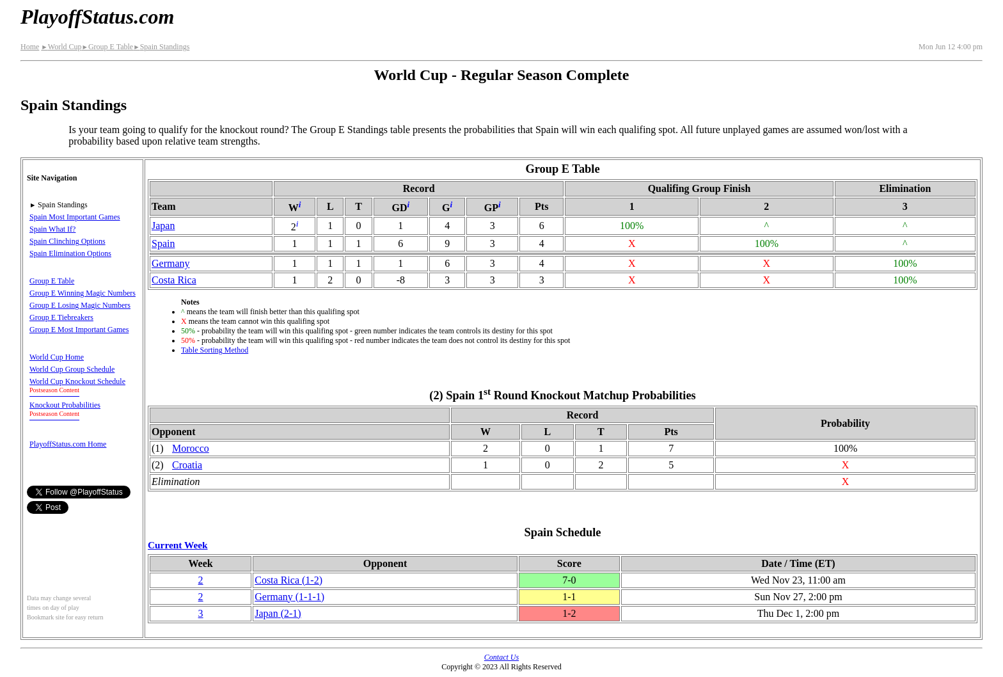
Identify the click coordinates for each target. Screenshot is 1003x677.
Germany (171, 263)
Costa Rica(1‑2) (288, 580)
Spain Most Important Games (74, 216)
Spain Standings (161, 46)
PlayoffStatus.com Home (67, 444)
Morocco (190, 448)
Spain (163, 243)
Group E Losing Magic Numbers (79, 305)
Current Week (178, 544)
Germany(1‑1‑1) (289, 596)
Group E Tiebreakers (61, 317)
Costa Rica (174, 280)
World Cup (61, 46)
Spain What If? (52, 229)
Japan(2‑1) (278, 613)
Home (29, 46)
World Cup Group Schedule (72, 369)
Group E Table (107, 46)
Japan (163, 225)
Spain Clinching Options (67, 241)
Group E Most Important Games (79, 329)
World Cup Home (56, 357)
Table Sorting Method (214, 350)
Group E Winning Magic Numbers (82, 293)
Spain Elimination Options (70, 253)
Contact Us (501, 657)
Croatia (187, 464)
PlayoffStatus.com (97, 16)
